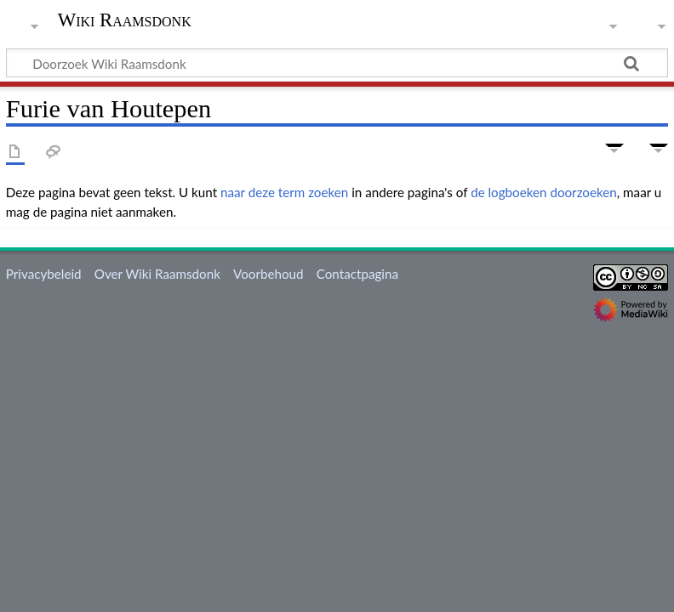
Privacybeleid (44, 273)
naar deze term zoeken (284, 192)
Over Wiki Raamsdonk (157, 273)
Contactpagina (357, 273)
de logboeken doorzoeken (544, 192)
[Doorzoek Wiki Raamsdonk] (337, 62)
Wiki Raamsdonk (124, 20)
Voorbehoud (268, 273)
